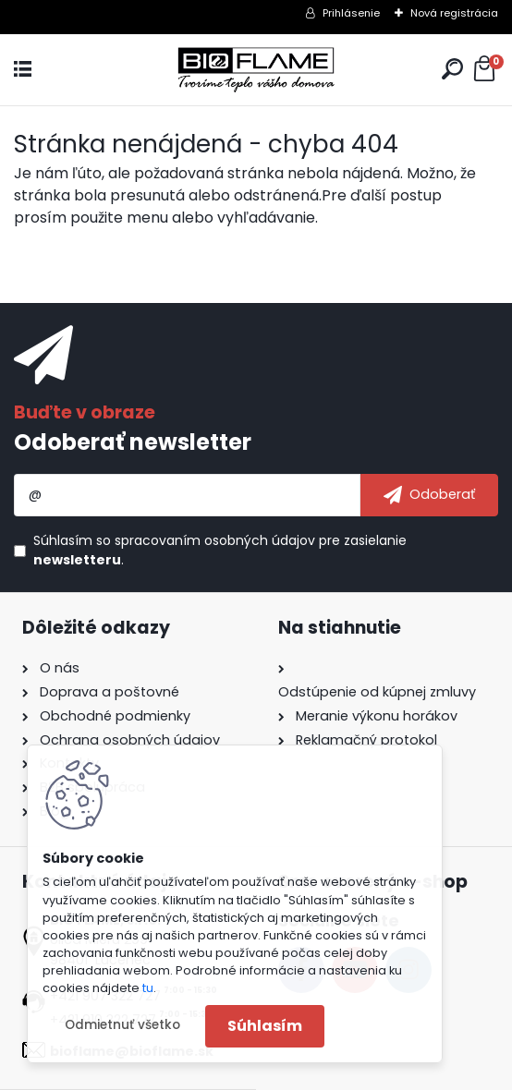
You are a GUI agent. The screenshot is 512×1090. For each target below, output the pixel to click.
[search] (452, 69)
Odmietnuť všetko (122, 1025)
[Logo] (256, 69)
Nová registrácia (454, 13)
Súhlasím (264, 1025)
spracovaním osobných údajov (215, 540)
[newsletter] (429, 495)
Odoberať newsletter (132, 442)
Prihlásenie (351, 13)
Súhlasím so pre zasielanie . (220, 550)
